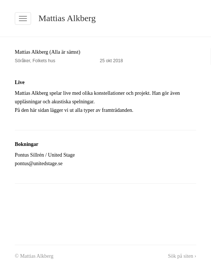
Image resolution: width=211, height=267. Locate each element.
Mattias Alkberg (67, 18)
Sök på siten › (182, 256)
